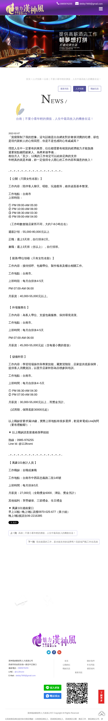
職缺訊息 (95, 89)
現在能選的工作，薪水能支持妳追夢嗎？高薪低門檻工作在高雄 (67, 542)
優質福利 (90, 668)
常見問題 (90, 665)
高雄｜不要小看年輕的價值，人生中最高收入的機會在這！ (47, 533)
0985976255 (64, 4)
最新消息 (64, 89)
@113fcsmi (19, 672)
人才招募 (80, 89)
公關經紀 (66, 665)
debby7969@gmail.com (89, 4)
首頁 (66, 661)
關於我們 (90, 661)
